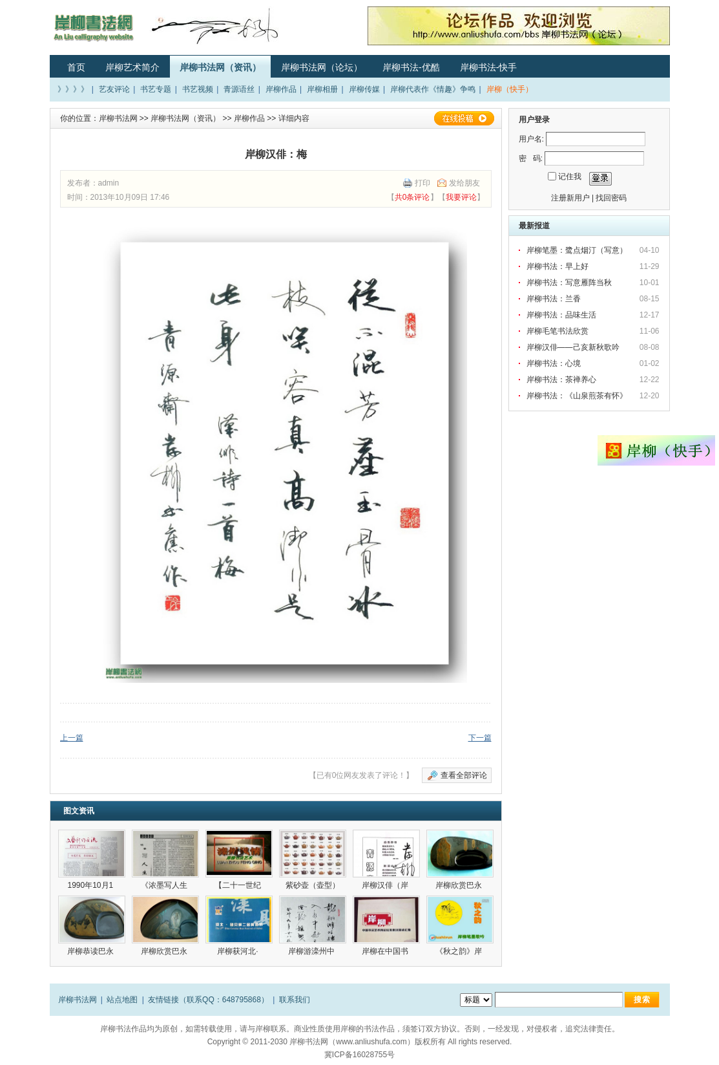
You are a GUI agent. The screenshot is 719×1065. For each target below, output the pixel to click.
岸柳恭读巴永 (91, 951)
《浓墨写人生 (165, 885)
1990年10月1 (91, 885)
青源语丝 (239, 89)
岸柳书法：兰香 (553, 298)
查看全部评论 (464, 775)
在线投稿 (464, 118)
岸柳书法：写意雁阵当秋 (569, 282)
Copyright (223, 1041)
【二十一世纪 (238, 885)
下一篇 (480, 737)
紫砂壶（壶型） (313, 885)
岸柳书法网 (118, 118)
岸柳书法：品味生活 (561, 314)
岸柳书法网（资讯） (220, 67)
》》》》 (73, 89)
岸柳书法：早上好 (557, 266)
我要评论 (461, 197)
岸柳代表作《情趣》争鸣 (432, 89)
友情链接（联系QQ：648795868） (208, 999)
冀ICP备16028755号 (359, 1054)
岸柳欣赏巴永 (459, 885)
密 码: (531, 158)
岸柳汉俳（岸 (386, 885)
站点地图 (122, 999)
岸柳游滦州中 (312, 951)
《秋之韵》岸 (459, 951)
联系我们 (294, 999)
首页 (76, 67)
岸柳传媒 (364, 89)
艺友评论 (114, 89)
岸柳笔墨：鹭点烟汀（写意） (576, 250)
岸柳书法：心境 (553, 363)
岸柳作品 (281, 89)
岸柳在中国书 (386, 951)
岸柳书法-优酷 (411, 67)
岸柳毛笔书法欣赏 (557, 331)
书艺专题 (155, 89)
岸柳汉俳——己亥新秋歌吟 (573, 347)
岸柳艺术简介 (132, 67)
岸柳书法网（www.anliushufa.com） (351, 1041)
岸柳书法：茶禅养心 (561, 379)
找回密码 (611, 197)
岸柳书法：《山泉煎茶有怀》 (576, 395)
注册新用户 (570, 197)
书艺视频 (197, 89)
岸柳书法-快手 (488, 67)
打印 (422, 183)
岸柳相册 (322, 89)
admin (109, 183)
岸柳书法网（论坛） (321, 67)
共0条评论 (412, 197)
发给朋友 (464, 183)
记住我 (569, 176)
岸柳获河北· (238, 951)
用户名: (531, 139)
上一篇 (71, 737)
